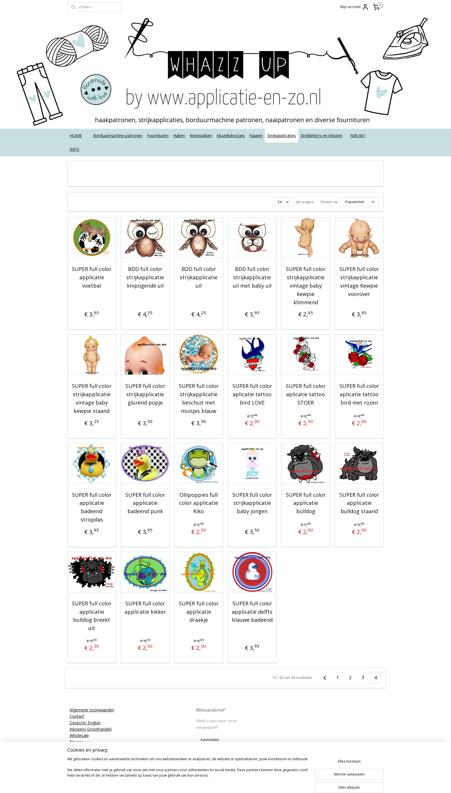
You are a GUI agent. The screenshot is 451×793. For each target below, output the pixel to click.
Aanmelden (209, 739)
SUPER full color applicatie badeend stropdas (92, 507)
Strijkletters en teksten (321, 135)
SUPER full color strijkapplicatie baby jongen (252, 503)
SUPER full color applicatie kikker (145, 607)
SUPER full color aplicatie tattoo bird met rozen (359, 394)
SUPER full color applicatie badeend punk (145, 503)
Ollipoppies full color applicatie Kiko (198, 503)
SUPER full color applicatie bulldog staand (359, 503)
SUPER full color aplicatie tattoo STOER (306, 394)
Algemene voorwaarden (92, 710)
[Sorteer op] (360, 202)
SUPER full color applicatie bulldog (306, 503)
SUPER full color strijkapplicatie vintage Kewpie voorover (359, 281)
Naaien (256, 135)
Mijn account (354, 6)
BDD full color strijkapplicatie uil (198, 277)
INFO (74, 149)
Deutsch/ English (85, 722)
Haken (179, 135)
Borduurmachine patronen (117, 135)
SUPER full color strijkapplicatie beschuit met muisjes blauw (199, 398)
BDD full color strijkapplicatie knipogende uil (145, 277)
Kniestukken (201, 135)
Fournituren (158, 135)
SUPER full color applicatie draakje (199, 611)
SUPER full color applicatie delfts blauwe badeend (252, 611)
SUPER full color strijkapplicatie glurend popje (145, 394)
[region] (187, 773)
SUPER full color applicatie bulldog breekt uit (92, 616)
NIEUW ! (358, 135)
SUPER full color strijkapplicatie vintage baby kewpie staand (92, 398)
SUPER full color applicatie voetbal (92, 277)
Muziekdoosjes (231, 135)
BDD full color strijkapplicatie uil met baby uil (252, 277)
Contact (77, 716)
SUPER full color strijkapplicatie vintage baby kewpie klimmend (306, 285)
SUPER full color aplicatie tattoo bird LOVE (252, 394)
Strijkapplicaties (281, 135)
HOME (76, 135)
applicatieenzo (338, 710)
